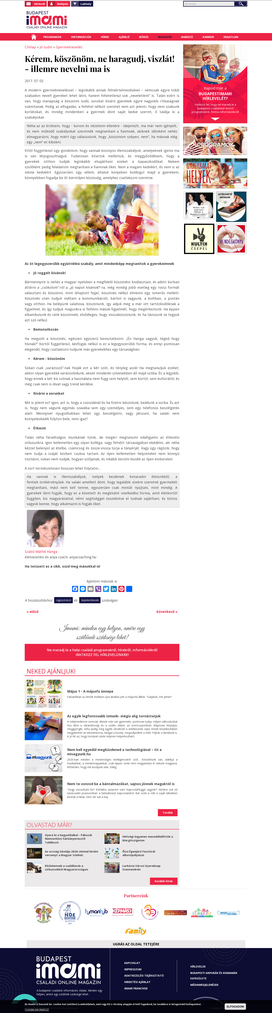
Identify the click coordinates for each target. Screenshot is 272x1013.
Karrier (208, 37)
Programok (52, 37)
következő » (167, 611)
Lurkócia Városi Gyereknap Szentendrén (141, 867)
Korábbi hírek (164, 881)
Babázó (187, 37)
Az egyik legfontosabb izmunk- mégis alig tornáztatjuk (114, 716)
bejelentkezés (90, 600)
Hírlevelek (198, 966)
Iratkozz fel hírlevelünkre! (102, 654)
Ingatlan (231, 37)
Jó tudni (46, 47)
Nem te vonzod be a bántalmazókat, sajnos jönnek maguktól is (120, 784)
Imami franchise (136, 988)
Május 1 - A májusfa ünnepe (90, 691)
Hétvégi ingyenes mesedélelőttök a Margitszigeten (147, 838)
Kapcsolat (132, 963)
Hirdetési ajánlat (137, 982)
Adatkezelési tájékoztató (144, 975)
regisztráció (63, 600)
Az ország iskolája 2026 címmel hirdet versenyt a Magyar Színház (71, 853)
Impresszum (132, 969)
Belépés (62, 4)
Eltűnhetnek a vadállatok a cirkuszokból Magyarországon (66, 867)
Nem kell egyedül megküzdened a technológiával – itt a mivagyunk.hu (114, 751)
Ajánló (124, 37)
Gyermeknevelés (69, 47)
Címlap (34, 37)
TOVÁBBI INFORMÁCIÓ (37, 1009)
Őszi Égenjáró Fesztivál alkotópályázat (138, 853)
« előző (32, 611)
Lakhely (86, 4)
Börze (143, 37)
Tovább (168, 812)
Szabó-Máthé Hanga (41, 551)
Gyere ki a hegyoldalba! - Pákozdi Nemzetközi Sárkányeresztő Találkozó (68, 838)
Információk (81, 37)
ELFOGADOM (235, 1006)
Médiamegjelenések (204, 985)
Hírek (105, 37)
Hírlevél (39, 4)
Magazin (165, 37)
